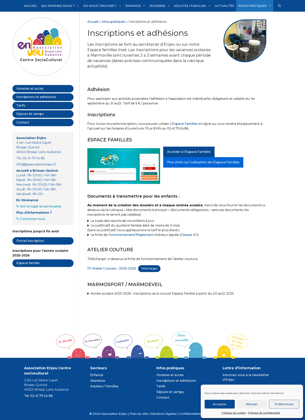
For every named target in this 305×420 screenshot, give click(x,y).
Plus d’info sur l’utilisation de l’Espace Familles (203, 162)
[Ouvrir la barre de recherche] (279, 6)
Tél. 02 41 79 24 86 (38, 396)
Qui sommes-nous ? (61, 6)
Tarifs (20, 105)
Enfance (136, 6)
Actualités (224, 6)
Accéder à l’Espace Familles (189, 152)
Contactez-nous (32, 219)
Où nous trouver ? (103, 6)
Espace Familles (185, 124)
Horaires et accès (30, 88)
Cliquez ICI (189, 235)
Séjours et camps (30, 114)
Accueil (30, 6)
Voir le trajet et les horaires (40, 206)
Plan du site (139, 414)
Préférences (284, 404)
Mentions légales (163, 414)
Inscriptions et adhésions (36, 97)
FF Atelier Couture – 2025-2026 (111, 268)
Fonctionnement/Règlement (131, 235)
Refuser (252, 404)
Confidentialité (190, 414)
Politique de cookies (234, 412)
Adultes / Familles (193, 6)
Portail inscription (30, 241)
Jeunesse (160, 6)
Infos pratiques (255, 6)
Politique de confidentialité (264, 412)
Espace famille (27, 263)
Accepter (220, 404)
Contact (22, 122)
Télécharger (149, 268)
